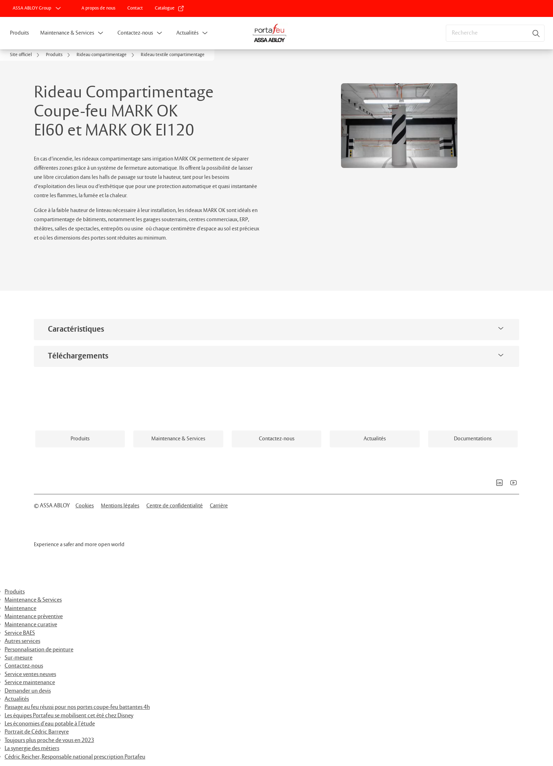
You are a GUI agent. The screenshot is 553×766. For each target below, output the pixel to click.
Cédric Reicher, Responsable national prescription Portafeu (75, 757)
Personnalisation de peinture (39, 649)
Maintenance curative (31, 624)
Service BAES (20, 633)
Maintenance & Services (67, 33)
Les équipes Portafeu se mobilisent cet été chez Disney (69, 715)
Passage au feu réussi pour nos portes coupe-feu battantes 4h (77, 707)
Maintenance (20, 608)
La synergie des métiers (32, 748)
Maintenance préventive (34, 616)
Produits (19, 33)
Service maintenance (30, 682)
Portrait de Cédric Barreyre (37, 732)
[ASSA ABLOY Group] (37, 8)
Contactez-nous (135, 33)
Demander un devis (28, 691)
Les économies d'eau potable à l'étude (50, 724)
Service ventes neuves (30, 674)
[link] (98, 8)
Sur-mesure (18, 658)
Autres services (22, 641)
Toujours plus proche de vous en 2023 (49, 740)
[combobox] (495, 33)
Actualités (187, 33)
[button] (100, 33)
